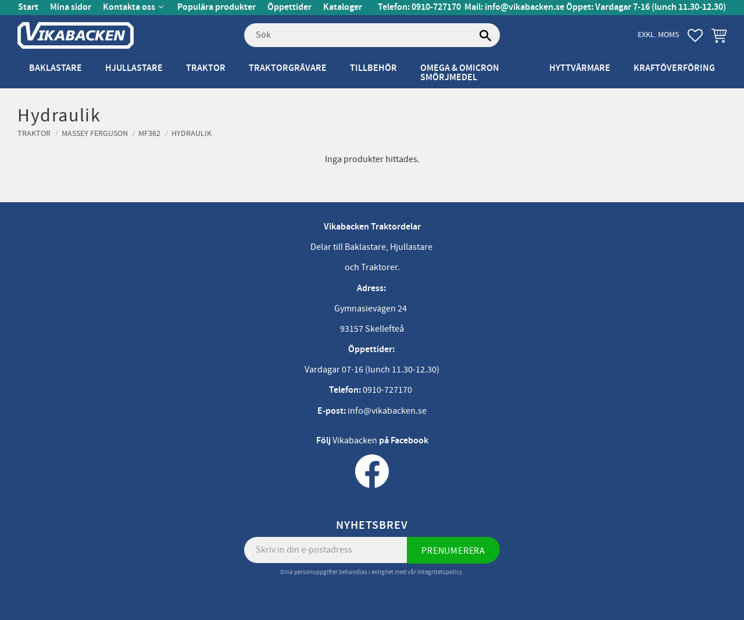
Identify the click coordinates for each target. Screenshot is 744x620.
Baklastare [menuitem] (55, 68)
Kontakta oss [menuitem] (129, 7)
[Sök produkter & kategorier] (372, 35)
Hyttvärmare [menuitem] (579, 68)
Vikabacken (354, 440)
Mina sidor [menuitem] (70, 7)
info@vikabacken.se (524, 7)
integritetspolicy (439, 572)
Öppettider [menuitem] (289, 7)
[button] (695, 35)
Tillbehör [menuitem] (373, 68)
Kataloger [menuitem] (342, 7)
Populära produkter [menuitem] (216, 7)
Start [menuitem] (28, 7)
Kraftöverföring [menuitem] (674, 68)
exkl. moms (658, 34)
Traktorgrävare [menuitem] (288, 68)
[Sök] (485, 35)
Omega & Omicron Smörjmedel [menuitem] (459, 73)
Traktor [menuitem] (206, 68)
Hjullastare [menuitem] (134, 68)
